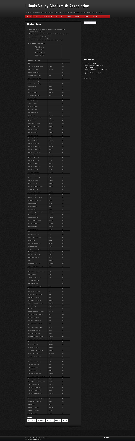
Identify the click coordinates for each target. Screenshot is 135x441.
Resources (59, 16)
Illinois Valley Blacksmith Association (57, 6)
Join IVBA (68, 16)
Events (36, 16)
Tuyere (86, 16)
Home (29, 16)
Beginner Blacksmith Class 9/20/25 (94, 65)
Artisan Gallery (47, 16)
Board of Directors (88, 78)
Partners (77, 16)
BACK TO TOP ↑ (106, 437)
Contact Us (95, 16)
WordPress (35, 439)
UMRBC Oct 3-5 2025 (90, 63)
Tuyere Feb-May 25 (90, 67)
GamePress (39, 439)
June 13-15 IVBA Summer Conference (94, 73)
